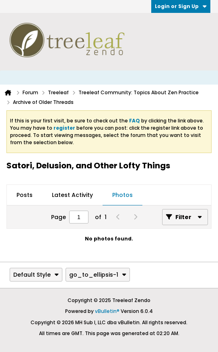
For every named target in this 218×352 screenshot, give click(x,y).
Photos (122, 195)
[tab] (24, 195)
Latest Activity (72, 195)
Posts (24, 195)
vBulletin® (107, 311)
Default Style (36, 275)
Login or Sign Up (181, 6)
